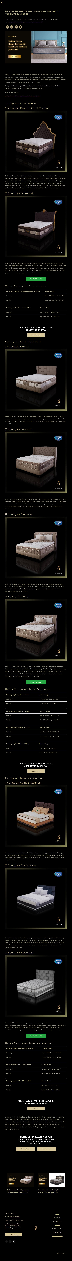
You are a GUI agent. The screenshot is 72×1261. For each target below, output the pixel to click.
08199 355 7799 (15, 1217)
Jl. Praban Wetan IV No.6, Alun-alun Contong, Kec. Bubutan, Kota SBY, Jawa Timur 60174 (13, 1226)
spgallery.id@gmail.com (17, 1220)
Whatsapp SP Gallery (36, 279)
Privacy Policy (57, 1228)
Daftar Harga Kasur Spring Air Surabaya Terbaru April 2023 (48, 1191)
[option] (20, 1183)
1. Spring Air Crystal (17, 346)
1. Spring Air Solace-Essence (23, 783)
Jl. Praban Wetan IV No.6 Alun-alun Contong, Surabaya (22, 96)
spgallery (64, 1253)
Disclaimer (57, 1232)
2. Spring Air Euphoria (18, 429)
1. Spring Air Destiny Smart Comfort (27, 108)
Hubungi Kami (36, 335)
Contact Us (57, 1221)
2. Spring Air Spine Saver (20, 865)
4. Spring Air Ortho (16, 596)
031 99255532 (12, 1213)
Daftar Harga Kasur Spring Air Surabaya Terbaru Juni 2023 (25, 22)
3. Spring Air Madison (18, 514)
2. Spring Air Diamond (19, 193)
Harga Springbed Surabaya (25, 19)
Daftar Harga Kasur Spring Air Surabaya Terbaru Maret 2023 (18, 1191)
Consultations (57, 1236)
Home (57, 1214)
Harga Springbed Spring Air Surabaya (47, 19)
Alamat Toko (47, 1149)
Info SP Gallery (9, 19)
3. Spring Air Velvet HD (19, 952)
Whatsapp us (13, 1234)
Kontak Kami (25, 1149)
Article (57, 1225)
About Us (57, 1217)
